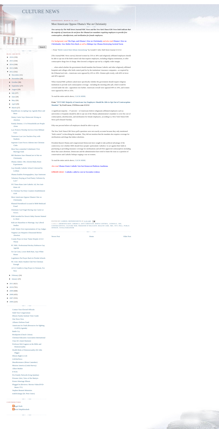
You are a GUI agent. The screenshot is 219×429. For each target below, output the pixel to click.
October (15, 82)
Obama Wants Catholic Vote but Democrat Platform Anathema (83, 166)
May (14, 100)
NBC (112, 226)
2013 (11, 68)
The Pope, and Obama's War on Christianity (85, 41)
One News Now (18, 319)
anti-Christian (87, 223)
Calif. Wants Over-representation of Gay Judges (28, 229)
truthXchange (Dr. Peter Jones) (23, 394)
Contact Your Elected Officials (23, 309)
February (15, 275)
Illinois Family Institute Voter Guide (25, 316)
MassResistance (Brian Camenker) (25, 362)
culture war (71, 226)
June (14, 97)
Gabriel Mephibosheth (21, 409)
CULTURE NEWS (40, 11)
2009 (11, 291)
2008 (11, 294)
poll (121, 226)
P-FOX (15, 372)
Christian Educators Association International (28, 338)
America (76, 223)
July (13, 93)
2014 (11, 64)
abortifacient (65, 223)
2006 (11, 302)
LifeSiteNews (17, 359)
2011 (11, 283)
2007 (11, 298)
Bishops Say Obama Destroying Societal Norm (105, 44)
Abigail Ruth (17, 406)
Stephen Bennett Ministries (22, 390)
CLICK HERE (80, 96)
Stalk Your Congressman (21, 313)
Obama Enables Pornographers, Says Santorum (28, 174)
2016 (11, 57)
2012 (11, 72)
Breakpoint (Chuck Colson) (22, 334)
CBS (119, 223)
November (16, 78)
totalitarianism (66, 227)
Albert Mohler (17, 368)
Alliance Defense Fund (20, 322)
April (14, 104)
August (14, 89)
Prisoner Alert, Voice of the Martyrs (25, 378)
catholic (113, 223)
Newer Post (55, 236)
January (15, 279)
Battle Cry (16, 331)
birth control (101, 223)
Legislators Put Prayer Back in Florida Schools (28, 258)
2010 (11, 287)
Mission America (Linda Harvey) (24, 365)
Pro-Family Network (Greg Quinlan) (25, 375)
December (16, 75)
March (14, 108)
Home (91, 236)
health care (103, 226)
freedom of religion (87, 226)
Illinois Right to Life (19, 356)
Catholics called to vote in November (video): (82, 172)
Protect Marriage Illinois (21, 381)
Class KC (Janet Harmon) (21, 341)
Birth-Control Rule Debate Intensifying (72, 50)
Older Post (127, 236)
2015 (11, 61)
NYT (116, 226)
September (16, 86)
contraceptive (58, 226)
